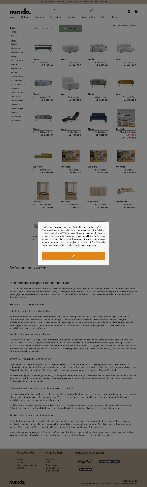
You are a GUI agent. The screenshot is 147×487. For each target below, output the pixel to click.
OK (73, 255)
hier (99, 236)
